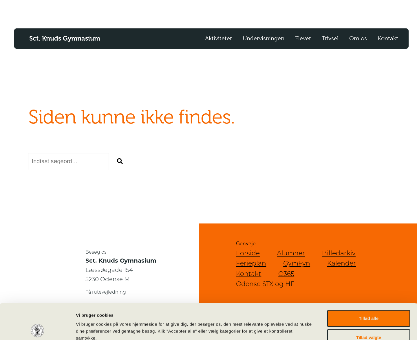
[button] (120, 161)
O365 (261, 12)
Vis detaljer (301, 328)
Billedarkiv (339, 253)
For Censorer (314, 12)
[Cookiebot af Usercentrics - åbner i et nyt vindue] (37, 328)
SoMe (344, 12)
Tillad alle (368, 282)
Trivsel (330, 38)
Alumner (291, 253)
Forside (248, 253)
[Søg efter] (68, 161)
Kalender (371, 12)
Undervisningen (263, 38)
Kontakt (388, 38)
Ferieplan (251, 263)
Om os (358, 38)
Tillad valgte (368, 301)
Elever (303, 38)
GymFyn (296, 263)
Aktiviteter (218, 38)
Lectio (283, 12)
